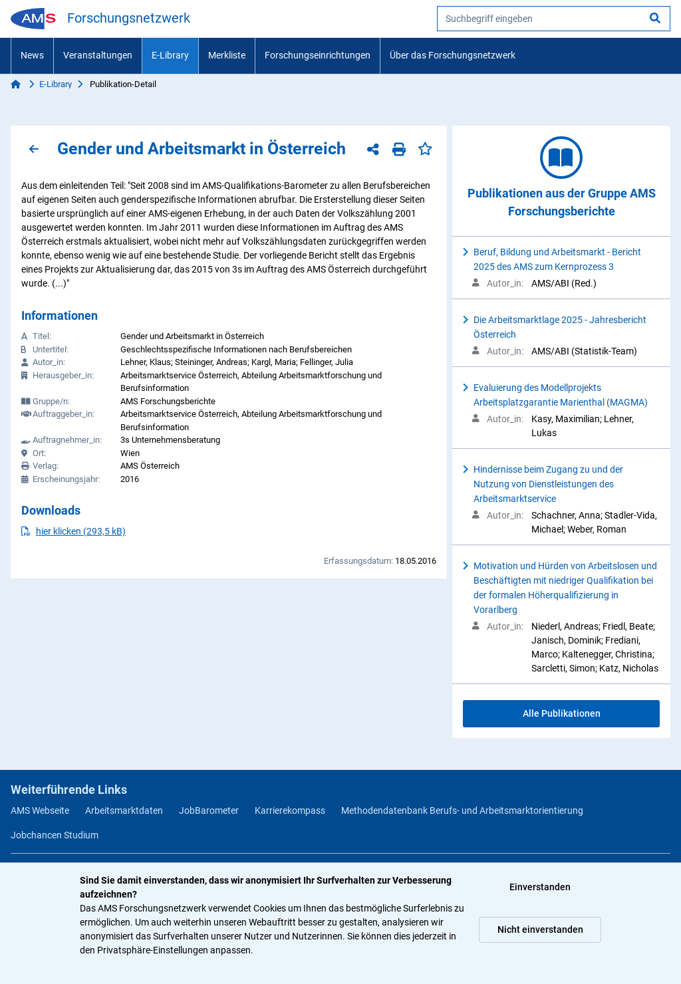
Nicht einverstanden (540, 929)
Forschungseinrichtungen (317, 55)
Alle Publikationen (562, 713)
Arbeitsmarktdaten (124, 810)
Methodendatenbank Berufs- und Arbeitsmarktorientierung (462, 810)
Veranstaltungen (97, 55)
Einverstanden (540, 887)
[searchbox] (553, 18)
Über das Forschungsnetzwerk (452, 55)
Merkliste (226, 55)
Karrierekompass (290, 810)
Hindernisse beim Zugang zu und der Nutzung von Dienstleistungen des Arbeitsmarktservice (548, 484)
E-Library (170, 55)
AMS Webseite (40, 810)
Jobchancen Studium (54, 835)
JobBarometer (209, 810)
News (32, 55)
